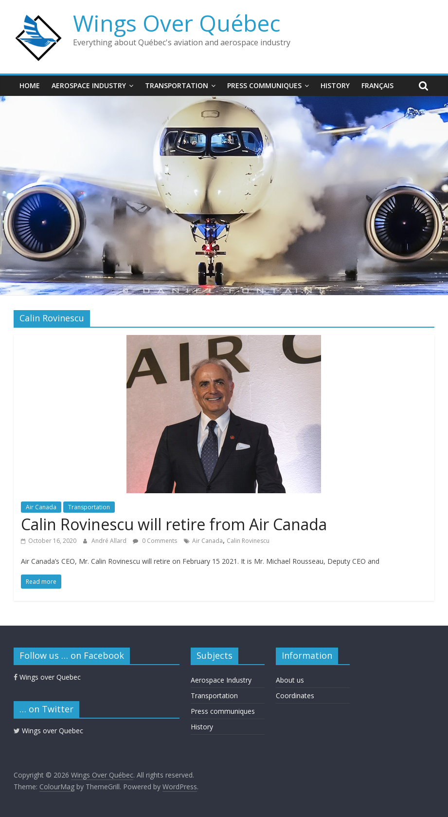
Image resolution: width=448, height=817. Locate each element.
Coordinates (295, 695)
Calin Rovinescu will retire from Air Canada (174, 524)
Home (29, 85)
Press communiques (264, 85)
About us (290, 680)
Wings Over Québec (176, 23)
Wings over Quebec (47, 677)
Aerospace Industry (89, 85)
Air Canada (41, 507)
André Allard (109, 541)
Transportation (176, 85)
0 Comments (155, 541)
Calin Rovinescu (248, 541)
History (335, 85)
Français (377, 85)
